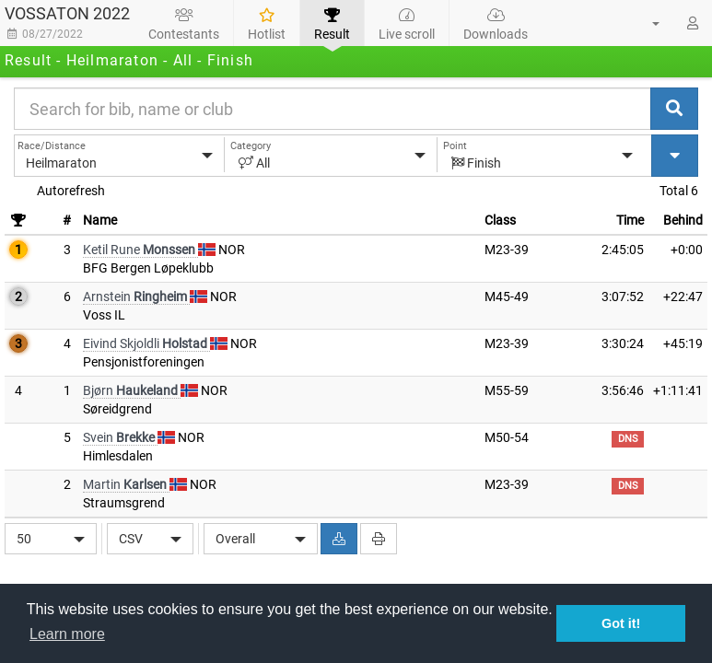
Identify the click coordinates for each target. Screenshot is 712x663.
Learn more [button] (67, 634)
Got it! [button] (620, 623)
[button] (644, 23)
